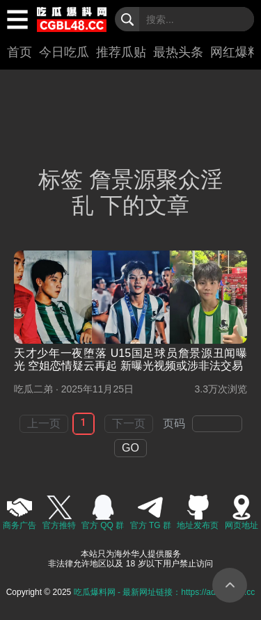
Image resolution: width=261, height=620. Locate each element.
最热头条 (178, 52)
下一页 (128, 423)
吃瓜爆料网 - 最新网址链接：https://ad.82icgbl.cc (164, 592)
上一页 (44, 423)
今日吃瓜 (64, 52)
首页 (19, 52)
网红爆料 (235, 52)
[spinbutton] (217, 423)
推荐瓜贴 (121, 52)
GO (130, 448)
